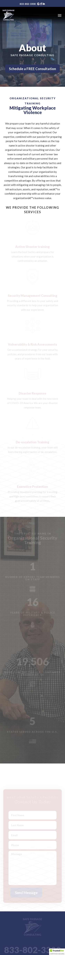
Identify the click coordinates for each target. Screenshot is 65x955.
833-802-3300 (28, 3)
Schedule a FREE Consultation (32, 69)
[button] (57, 951)
